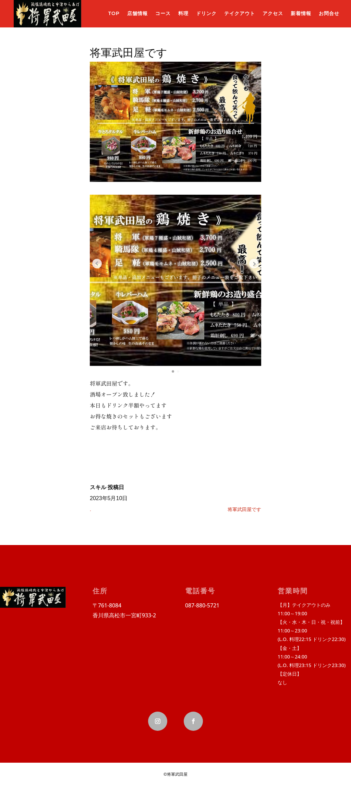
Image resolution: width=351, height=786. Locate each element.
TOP (114, 13)
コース (163, 13)
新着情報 (301, 13)
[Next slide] (251, 263)
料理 (183, 13)
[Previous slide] (100, 263)
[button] (172, 371)
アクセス (273, 13)
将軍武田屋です (244, 509)
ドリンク (206, 13)
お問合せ (329, 13)
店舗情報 (137, 13)
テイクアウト (239, 13)
